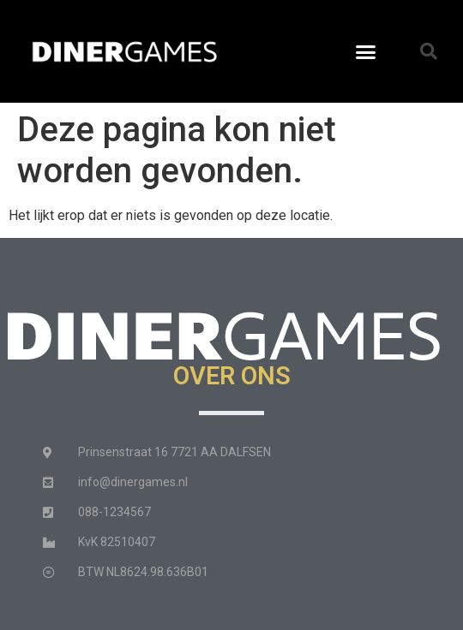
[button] (366, 51)
